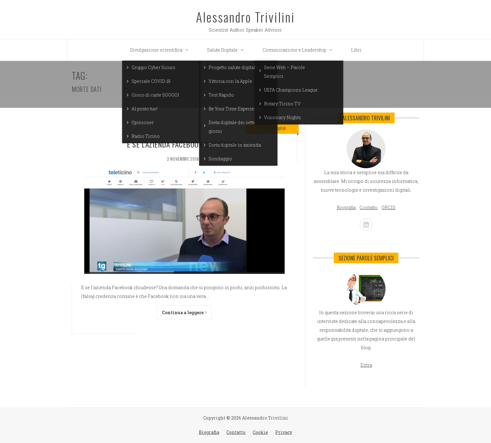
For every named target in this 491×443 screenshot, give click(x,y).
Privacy (283, 432)
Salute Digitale (227, 50)
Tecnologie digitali (272, 127)
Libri (356, 50)
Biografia (209, 432)
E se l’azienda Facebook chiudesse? (184, 144)
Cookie (260, 432)
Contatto (236, 432)
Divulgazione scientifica (160, 50)
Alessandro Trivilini (245, 17)
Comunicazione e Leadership (298, 50)
